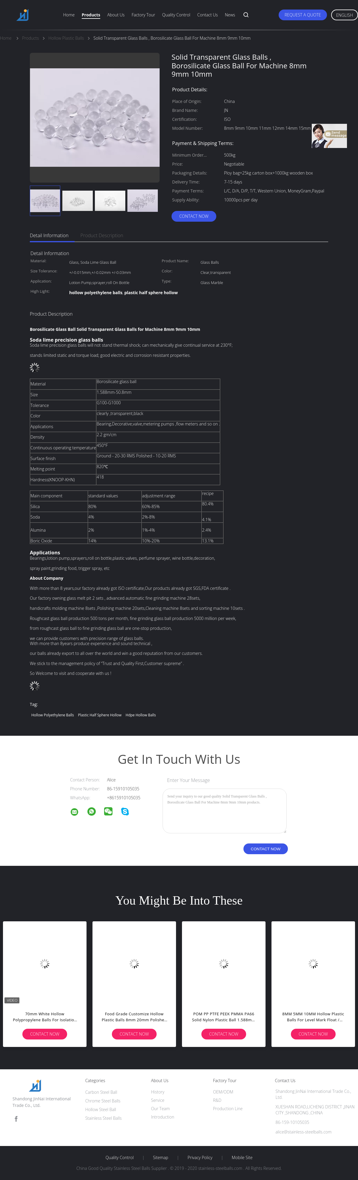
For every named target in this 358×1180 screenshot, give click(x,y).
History (157, 1092)
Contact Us (207, 15)
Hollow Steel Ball (100, 1109)
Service (157, 1100)
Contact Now (194, 216)
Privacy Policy (200, 1158)
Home (69, 15)
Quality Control (176, 15)
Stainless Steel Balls (103, 1118)
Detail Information (49, 235)
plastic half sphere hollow (99, 715)
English (344, 15)
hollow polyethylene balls (52, 715)
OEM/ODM (223, 1092)
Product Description (102, 235)
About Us (115, 15)
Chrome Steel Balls (103, 1101)
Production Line (228, 1108)
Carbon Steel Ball (101, 1092)
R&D (217, 1100)
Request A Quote (303, 15)
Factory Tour (143, 15)
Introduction (162, 1117)
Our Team (160, 1108)
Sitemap (160, 1158)
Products (91, 15)
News (230, 15)
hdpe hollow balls (141, 715)
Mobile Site (242, 1158)
